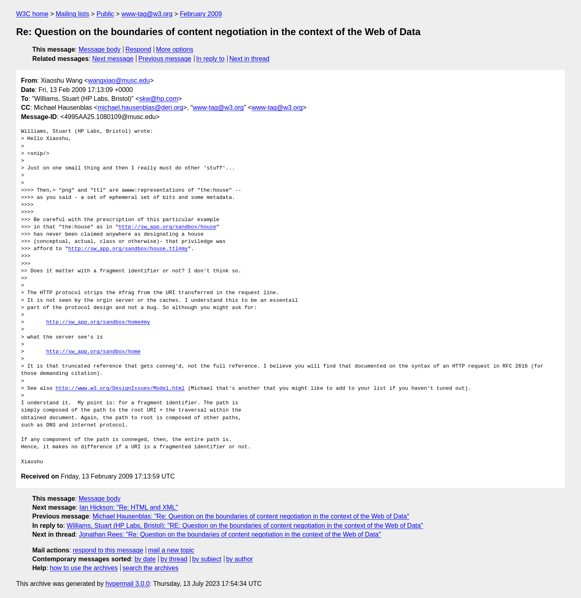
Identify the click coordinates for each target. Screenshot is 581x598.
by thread (174, 559)
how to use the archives (84, 568)
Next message (113, 58)
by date (144, 559)
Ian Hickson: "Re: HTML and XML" (128, 507)
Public (105, 13)
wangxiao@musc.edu (119, 80)
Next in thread (249, 58)
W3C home (32, 13)
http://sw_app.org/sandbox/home (93, 351)
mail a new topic (171, 550)
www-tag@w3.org (147, 13)
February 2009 (201, 13)
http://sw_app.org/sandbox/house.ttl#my (128, 249)
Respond (138, 49)
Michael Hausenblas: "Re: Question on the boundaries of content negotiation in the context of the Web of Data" (250, 516)
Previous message (165, 58)
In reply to (210, 58)
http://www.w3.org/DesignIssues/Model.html (120, 388)
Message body (100, 49)
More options (175, 49)
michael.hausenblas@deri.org (140, 107)
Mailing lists (72, 13)
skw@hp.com (158, 98)
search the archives (151, 568)
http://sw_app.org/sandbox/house (167, 227)
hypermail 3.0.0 (127, 583)
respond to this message (108, 550)
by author (239, 559)
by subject (206, 559)
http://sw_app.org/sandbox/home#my (98, 322)
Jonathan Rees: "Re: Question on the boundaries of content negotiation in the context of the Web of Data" (230, 534)
